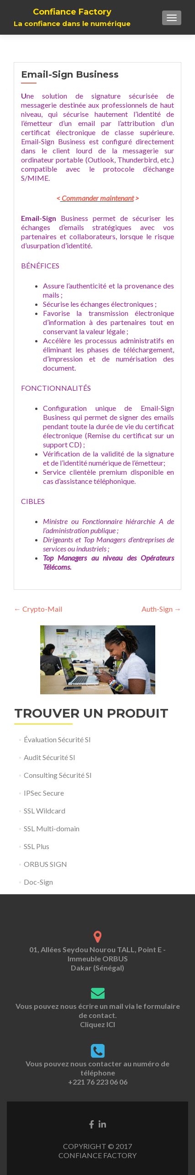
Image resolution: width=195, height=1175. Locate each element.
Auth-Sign (161, 608)
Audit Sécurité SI (49, 757)
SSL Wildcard (44, 810)
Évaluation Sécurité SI (57, 739)
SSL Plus (36, 846)
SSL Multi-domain (51, 828)
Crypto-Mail (38, 608)
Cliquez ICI (97, 1024)
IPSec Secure (44, 792)
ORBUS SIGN (45, 864)
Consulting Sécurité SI (58, 775)
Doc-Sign (38, 881)
